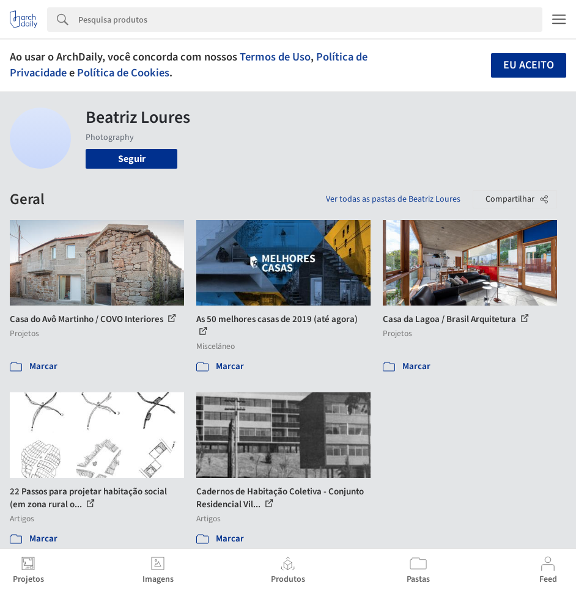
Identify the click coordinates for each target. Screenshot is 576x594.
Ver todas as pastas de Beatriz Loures (393, 199)
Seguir (132, 159)
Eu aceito (528, 65)
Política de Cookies (123, 73)
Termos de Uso (275, 57)
